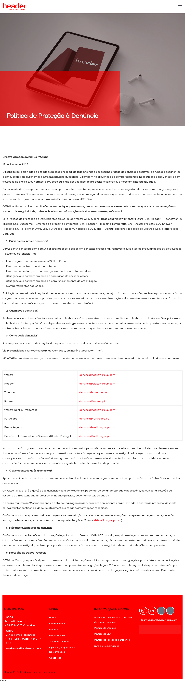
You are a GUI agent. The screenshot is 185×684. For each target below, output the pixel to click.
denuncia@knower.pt (92, 401)
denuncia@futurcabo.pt (94, 418)
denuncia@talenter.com (94, 392)
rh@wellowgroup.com (107, 520)
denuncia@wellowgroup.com (97, 375)
